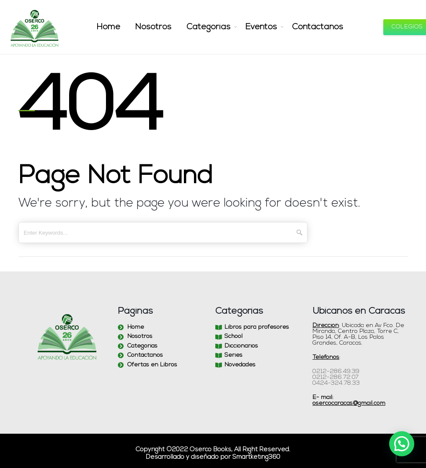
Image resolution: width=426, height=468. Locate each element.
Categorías (210, 27)
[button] (401, 443)
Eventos (258, 27)
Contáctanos (310, 27)
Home (118, 27)
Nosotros (160, 27)
